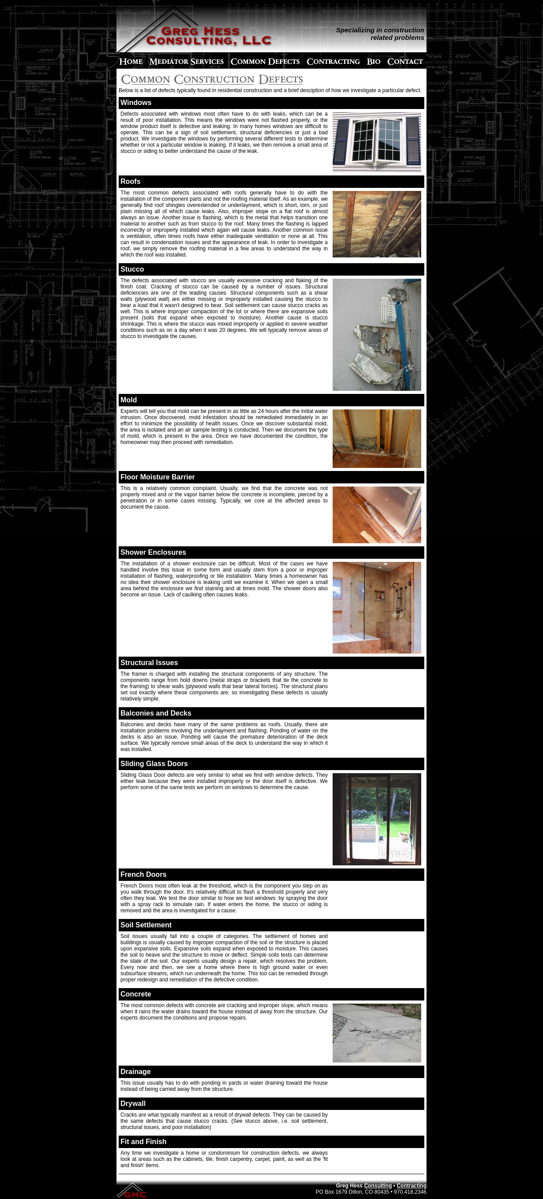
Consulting (378, 1186)
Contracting (412, 1186)
